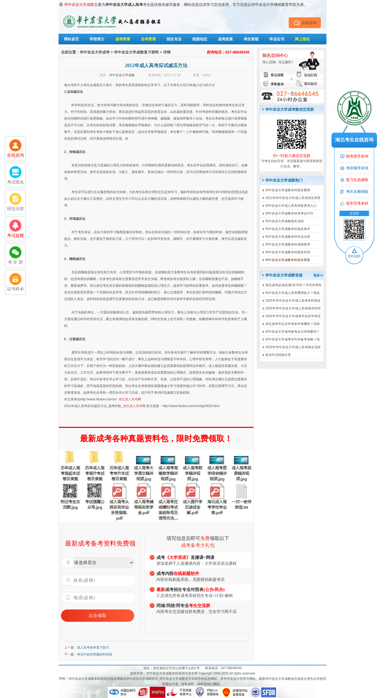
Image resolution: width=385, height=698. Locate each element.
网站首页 (71, 39)
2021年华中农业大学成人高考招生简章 (293, 198)
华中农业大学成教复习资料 (136, 52)
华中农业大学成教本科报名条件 (287, 229)
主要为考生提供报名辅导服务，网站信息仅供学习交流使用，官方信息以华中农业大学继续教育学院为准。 (185, 4)
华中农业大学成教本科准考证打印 (289, 213)
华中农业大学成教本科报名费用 (287, 190)
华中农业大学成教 (122, 75)
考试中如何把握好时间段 (94, 654)
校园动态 (199, 39)
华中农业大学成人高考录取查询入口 (291, 206)
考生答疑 (251, 39)
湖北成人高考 (128, 399)
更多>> (318, 275)
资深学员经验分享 (278, 355)
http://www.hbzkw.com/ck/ (98, 399)
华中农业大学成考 (95, 52)
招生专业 (174, 39)
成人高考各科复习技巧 (93, 647)
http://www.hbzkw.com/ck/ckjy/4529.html (190, 406)
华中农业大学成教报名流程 (284, 221)
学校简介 (97, 39)
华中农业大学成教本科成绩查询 (287, 244)
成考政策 (225, 39)
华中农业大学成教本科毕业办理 (287, 237)
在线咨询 (305, 23)
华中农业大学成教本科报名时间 (287, 252)
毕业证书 (276, 39)
